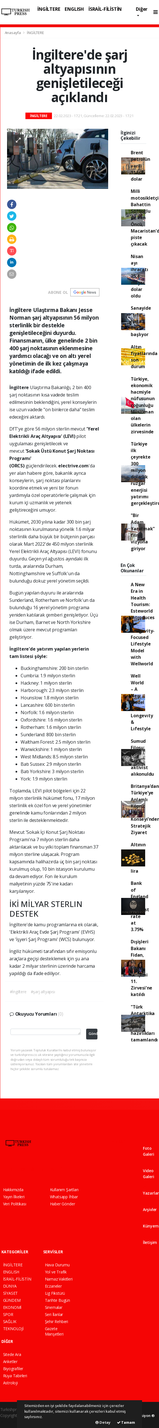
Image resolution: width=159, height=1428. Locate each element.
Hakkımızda (13, 1189)
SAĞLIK (9, 1321)
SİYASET (10, 1293)
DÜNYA (10, 1286)
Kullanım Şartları (64, 1189)
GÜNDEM (12, 1300)
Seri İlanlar (54, 1314)
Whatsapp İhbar (64, 1196)
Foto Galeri (148, 1148)
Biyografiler (13, 1368)
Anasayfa (13, 32)
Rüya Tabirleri (15, 1375)
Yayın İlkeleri (14, 1196)
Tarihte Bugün (57, 1300)
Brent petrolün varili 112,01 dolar (140, 165)
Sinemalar (53, 1307)
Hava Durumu (57, 1264)
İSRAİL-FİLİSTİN (105, 9)
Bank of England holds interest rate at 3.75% (140, 906)
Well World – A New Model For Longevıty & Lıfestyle (142, 702)
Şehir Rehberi (56, 1321)
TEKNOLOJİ (13, 1328)
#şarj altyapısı (43, 991)
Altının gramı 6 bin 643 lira (138, 857)
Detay (102, 1422)
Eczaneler (53, 1286)
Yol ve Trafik (56, 1272)
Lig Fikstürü (55, 1293)
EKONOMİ (12, 1307)
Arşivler (150, 1207)
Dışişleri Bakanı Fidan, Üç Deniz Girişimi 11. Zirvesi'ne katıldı (141, 967)
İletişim (150, 1240)
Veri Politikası (14, 1203)
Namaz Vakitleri (59, 1279)
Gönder (93, 1033)
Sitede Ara (12, 1354)
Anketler (10, 1361)
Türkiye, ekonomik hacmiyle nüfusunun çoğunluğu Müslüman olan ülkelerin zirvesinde (142, 405)
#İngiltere (18, 991)
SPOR (8, 1314)
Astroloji (10, 1382)
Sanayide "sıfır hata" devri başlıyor (141, 321)
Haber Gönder (62, 1203)
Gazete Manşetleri (54, 1331)
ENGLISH (74, 9)
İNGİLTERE (48, 9)
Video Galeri (148, 1171)
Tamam (126, 1422)
